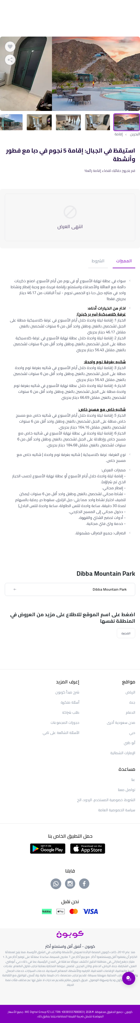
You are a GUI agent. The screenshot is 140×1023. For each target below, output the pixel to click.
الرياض (130, 692)
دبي (132, 732)
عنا (133, 779)
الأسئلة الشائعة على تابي (61, 732)
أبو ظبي (129, 742)
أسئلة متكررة (70, 702)
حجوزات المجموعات (65, 722)
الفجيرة (126, 633)
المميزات (124, 261)
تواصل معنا (126, 789)
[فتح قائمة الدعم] (128, 978)
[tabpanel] (70, 74)
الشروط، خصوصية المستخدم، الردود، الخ (106, 799)
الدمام (130, 712)
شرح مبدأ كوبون (67, 692)
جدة (132, 702)
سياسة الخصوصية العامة (116, 810)
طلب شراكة (70, 712)
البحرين (135, 134)
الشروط (98, 261)
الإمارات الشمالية (122, 752)
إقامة (118, 134)
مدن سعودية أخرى (121, 722)
